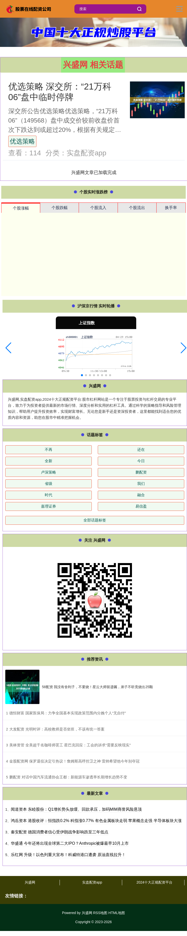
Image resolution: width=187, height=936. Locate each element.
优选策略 (22, 141)
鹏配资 (141, 472)
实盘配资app (92, 882)
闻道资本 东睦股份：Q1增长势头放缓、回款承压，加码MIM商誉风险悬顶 (76, 809)
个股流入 (98, 208)
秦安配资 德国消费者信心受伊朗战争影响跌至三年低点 (59, 832)
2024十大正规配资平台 (154, 882)
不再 (48, 449)
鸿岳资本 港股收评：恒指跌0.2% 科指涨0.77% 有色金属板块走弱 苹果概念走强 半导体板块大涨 (96, 820)
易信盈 (141, 506)
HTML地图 (116, 913)
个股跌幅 (60, 208)
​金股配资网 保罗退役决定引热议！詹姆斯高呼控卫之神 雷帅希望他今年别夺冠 (74, 761)
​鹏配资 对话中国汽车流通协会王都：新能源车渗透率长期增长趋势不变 (68, 777)
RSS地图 (100, 913)
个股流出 (137, 208)
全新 (48, 461)
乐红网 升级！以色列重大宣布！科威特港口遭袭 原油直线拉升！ (68, 855)
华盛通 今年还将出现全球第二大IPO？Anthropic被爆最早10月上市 (70, 843)
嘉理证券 (48, 506)
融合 (141, 495)
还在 (141, 449)
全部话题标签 (94, 520)
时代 (48, 495)
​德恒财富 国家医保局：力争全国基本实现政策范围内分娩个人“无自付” (67, 713)
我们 (141, 483)
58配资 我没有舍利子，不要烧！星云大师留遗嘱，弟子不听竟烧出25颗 (97, 687)
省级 (48, 483)
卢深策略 (48, 472)
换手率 (171, 208)
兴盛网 (30, 882)
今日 (141, 461)
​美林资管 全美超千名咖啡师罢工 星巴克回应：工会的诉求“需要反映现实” (70, 745)
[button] (8, 348)
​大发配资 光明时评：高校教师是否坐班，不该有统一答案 (57, 729)
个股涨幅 (21, 208)
